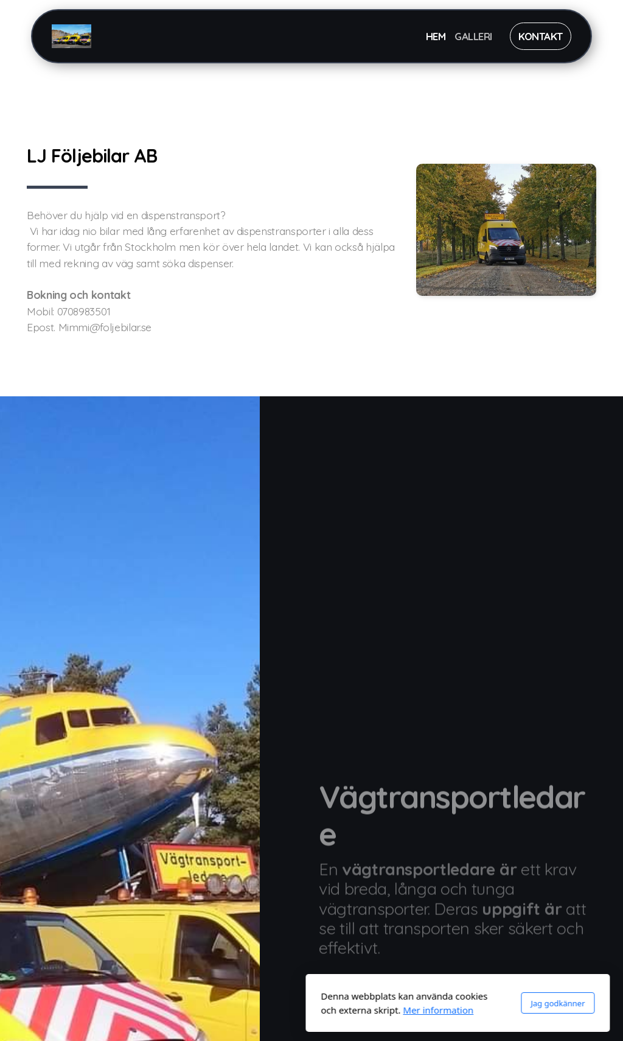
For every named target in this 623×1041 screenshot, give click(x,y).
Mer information (292, 1010)
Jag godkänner (412, 1003)
